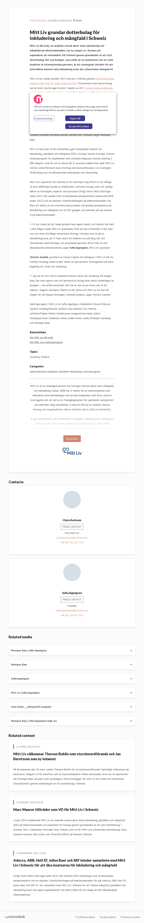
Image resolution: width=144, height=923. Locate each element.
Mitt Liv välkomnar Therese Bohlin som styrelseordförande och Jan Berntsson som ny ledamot (67, 756)
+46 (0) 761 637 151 (72, 542)
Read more (72, 438)
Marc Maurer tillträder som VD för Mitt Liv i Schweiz (55, 809)
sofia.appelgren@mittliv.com (72, 610)
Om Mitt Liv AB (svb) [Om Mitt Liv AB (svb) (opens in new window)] (41, 337)
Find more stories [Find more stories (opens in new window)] (130, 917)
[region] (73, 113)
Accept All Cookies (79, 126)
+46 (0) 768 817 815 (72, 615)
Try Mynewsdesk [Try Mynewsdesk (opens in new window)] (85, 917)
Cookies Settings (43, 118)
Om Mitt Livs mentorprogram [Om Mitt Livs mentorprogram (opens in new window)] (46, 342)
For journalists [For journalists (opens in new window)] (108, 917)
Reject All (75, 118)
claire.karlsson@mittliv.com (72, 537)
